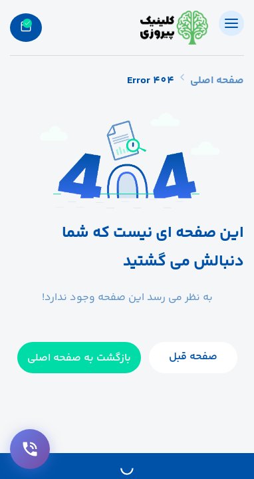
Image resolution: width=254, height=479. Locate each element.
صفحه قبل (193, 357)
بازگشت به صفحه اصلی (79, 358)
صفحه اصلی (217, 81)
